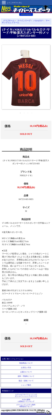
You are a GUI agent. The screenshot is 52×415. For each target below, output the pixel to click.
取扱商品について (26, 363)
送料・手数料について (26, 376)
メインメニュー (26, 14)
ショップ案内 (26, 385)
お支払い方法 (26, 367)
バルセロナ (38, 21)
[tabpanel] (26, 77)
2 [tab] (24, 112)
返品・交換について (26, 381)
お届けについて (26, 372)
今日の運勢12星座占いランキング (26, 400)
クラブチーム (9, 21)
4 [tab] (31, 112)
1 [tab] (20, 112)
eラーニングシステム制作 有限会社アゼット (26, 405)
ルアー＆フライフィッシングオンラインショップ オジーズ (26, 395)
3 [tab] (28, 112)
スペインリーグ (24, 21)
